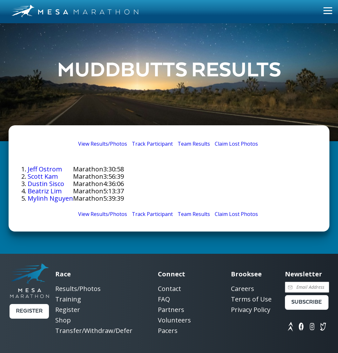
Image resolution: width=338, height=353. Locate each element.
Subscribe (306, 302)
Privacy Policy (250, 309)
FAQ (164, 299)
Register (29, 311)
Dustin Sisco (46, 183)
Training (68, 299)
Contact (169, 289)
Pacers (168, 330)
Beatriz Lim (45, 191)
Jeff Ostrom (45, 169)
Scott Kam (43, 176)
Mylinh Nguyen (50, 198)
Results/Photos (78, 289)
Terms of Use (251, 299)
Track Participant (152, 143)
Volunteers (174, 320)
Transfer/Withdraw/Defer (93, 330)
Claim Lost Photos (236, 143)
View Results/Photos (102, 143)
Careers (242, 289)
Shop (63, 320)
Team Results (194, 143)
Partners (171, 310)
